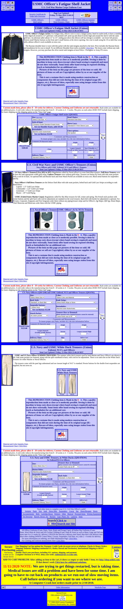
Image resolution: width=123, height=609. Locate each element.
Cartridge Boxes (47, 516)
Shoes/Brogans (85, 513)
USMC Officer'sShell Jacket (37, 21)
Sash (45, 513)
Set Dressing (27, 519)
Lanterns (74, 519)
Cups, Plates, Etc (63, 519)
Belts (38, 516)
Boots (95, 513)
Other (64, 516)
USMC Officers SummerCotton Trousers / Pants (85, 21)
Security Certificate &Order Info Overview (37, 15)
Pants (35, 513)
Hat (77, 513)
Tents (80, 519)
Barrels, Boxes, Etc (41, 519)
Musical (70, 516)
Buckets (53, 519)
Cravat (71, 513)
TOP (24, 589)
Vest (40, 513)
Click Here (90, 48)
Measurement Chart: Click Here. (15, 103)
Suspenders (63, 513)
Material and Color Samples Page (15, 101)
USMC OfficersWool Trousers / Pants (61, 21)
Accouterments (28, 516)
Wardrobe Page (100, 589)
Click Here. (73, 541)
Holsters (57, 516)
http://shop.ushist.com (109, 562)
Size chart (37, 117)
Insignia (28, 513)
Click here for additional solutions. (71, 564)
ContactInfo (116, 550)
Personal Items (80, 516)
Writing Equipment (94, 516)
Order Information (63, 589)
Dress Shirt (53, 513)
